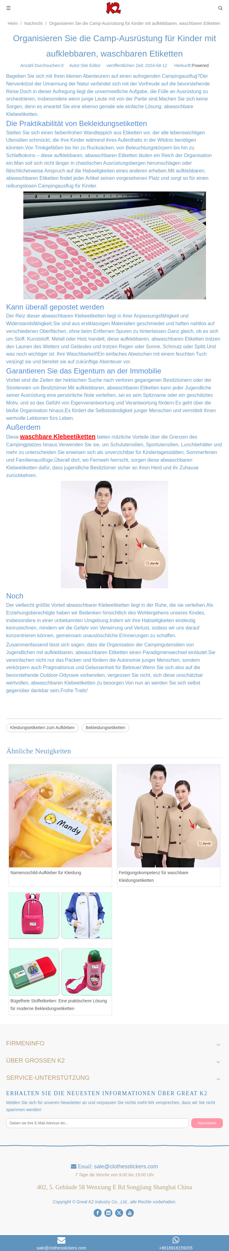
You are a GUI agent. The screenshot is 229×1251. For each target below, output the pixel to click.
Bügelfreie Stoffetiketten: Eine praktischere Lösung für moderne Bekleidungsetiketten (58, 1004)
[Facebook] (98, 1213)
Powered (200, 65)
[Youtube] (130, 1213)
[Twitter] (119, 1213)
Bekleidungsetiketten (105, 727)
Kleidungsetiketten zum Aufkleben (42, 727)
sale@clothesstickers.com (126, 1166)
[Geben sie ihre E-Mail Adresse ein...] (97, 1123)
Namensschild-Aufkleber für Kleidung (45, 872)
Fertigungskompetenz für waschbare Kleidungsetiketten (153, 876)
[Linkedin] (108, 1213)
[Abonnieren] (207, 1123)
